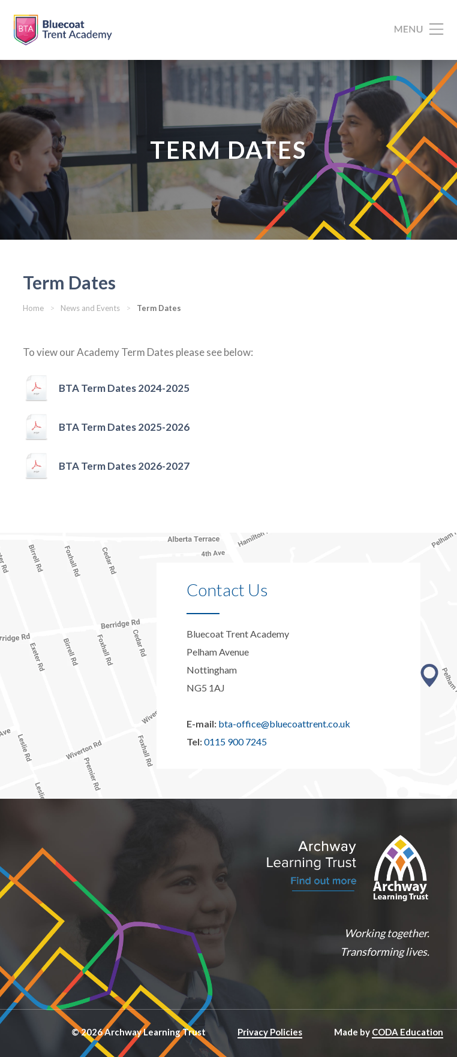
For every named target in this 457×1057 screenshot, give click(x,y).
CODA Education (407, 1031)
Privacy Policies (269, 1031)
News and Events (90, 308)
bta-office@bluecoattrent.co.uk (284, 723)
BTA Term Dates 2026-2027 (124, 466)
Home (33, 308)
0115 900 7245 (235, 741)
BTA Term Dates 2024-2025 (124, 388)
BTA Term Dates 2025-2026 (124, 427)
